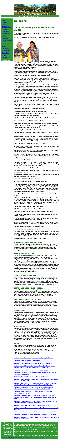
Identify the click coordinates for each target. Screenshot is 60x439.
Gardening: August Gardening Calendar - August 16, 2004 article (33, 363)
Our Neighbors (6, 48)
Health (4, 36)
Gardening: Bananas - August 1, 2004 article (27, 360)
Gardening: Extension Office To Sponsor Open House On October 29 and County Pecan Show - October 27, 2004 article (35, 402)
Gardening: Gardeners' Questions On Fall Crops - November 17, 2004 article (36, 412)
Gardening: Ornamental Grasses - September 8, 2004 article (31, 376)
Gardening (5, 31)
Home (3, 20)
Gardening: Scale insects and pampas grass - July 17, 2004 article (33, 358)
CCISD (4, 24)
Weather (4, 57)
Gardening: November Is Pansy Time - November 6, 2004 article (32, 405)
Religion (4, 55)
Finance (4, 29)
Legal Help (5, 44)
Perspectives (6, 50)
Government (5, 33)
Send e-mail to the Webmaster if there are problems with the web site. (22, 437)
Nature (4, 46)
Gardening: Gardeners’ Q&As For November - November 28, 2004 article (35, 414)
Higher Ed (5, 38)
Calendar (4, 22)
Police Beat (5, 53)
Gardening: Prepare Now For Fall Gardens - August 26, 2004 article (33, 370)
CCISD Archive (6, 27)
